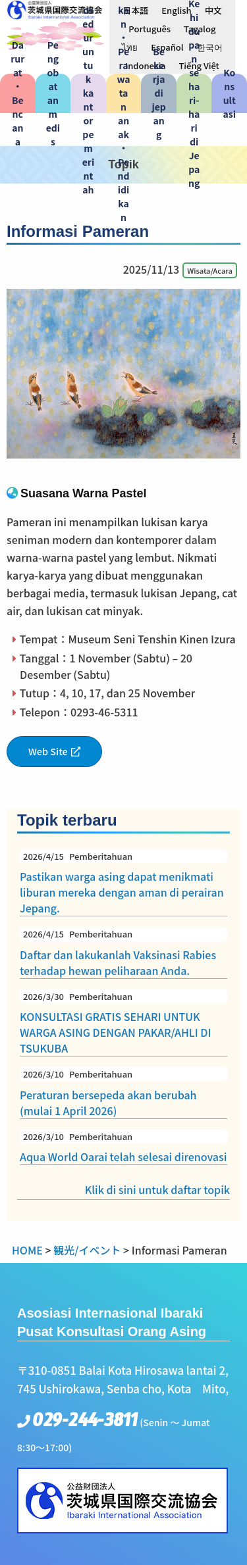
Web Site (48, 751)
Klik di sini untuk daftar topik (157, 1189)
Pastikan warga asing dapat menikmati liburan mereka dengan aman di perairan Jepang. (123, 882)
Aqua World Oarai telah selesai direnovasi (123, 1147)
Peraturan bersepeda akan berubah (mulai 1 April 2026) (123, 1092)
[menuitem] (135, 9)
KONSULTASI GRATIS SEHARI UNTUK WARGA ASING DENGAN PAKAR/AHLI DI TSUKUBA (123, 1022)
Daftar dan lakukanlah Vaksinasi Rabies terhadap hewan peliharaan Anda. (123, 952)
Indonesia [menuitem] (145, 65)
